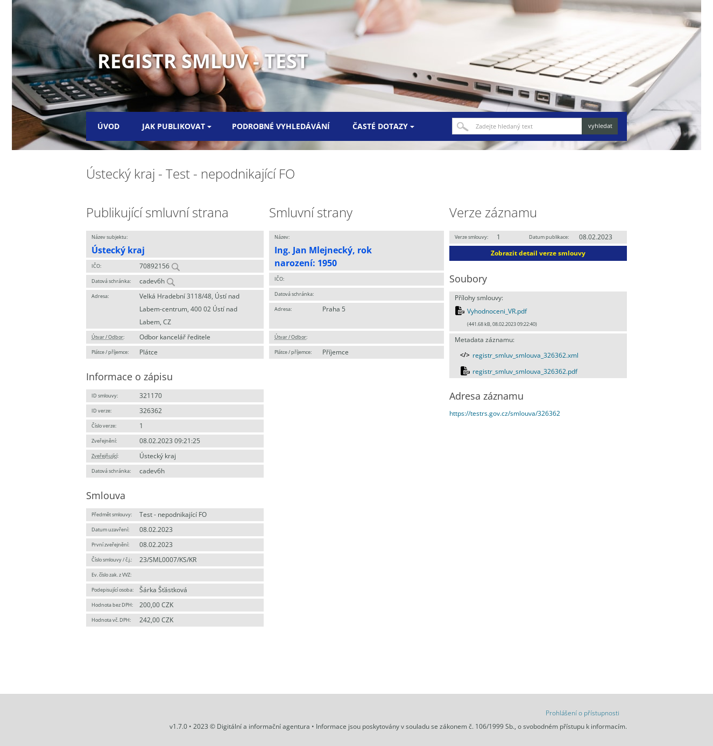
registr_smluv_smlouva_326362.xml (525, 355)
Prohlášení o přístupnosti (582, 712)
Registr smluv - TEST (202, 61)
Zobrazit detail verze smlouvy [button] (538, 253)
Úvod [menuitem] (108, 126)
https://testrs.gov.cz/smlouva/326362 (504, 413)
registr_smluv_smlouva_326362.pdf (524, 371)
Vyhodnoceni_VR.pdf (497, 311)
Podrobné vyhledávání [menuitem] (281, 126)
